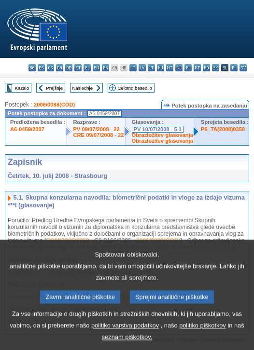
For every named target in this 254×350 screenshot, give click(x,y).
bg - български (32, 67)
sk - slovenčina (215, 67)
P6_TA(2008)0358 (223, 129)
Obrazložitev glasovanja (162, 135)
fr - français (105, 67)
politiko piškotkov (202, 334)
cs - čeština (50, 67)
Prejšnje (54, 88)
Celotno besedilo (134, 88)
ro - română (206, 67)
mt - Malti (169, 67)
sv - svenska (243, 67)
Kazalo (22, 88)
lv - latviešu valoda (142, 67)
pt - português (197, 67)
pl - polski (188, 67)
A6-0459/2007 (27, 129)
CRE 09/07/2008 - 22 (98, 135)
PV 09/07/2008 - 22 (96, 129)
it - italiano (133, 67)
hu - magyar (160, 67)
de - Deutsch (68, 67)
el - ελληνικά (87, 67)
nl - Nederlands (179, 67)
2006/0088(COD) (54, 105)
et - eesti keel (78, 67)
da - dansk (59, 67)
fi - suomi (234, 67)
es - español (41, 67)
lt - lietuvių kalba (151, 67)
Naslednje (82, 88)
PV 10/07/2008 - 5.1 (158, 129)
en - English (96, 67)
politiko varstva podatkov (125, 334)
